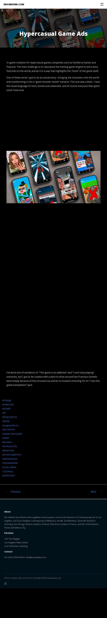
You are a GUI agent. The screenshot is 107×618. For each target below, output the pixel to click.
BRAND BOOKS (9, 417)
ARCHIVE (6, 408)
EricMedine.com (54, 578)
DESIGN (6, 421)
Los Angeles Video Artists (16, 542)
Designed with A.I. (10, 425)
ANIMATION (8, 404)
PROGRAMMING (10, 463)
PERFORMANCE (9, 458)
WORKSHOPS (8, 475)
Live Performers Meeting (16, 546)
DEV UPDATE (8, 429)
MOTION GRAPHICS (11, 454)
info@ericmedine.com (36, 557)
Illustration (7, 442)
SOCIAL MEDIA (9, 467)
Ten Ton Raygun (12, 538)
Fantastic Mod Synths (12, 433)
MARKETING (8, 450)
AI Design (6, 400)
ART (4, 412)
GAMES (5, 438)
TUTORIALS (7, 471)
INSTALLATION (9, 446)
